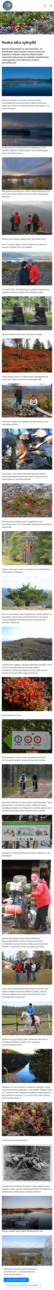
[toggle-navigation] (51, 6)
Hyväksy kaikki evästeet (16, 1280)
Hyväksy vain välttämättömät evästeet (22, 1285)
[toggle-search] (44, 6)
